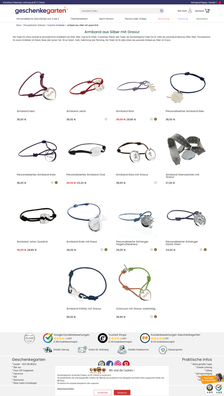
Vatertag (183, 18)
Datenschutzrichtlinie (65, 388)
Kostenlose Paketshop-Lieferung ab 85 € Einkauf (24, 2)
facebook (109, 364)
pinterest (126, 364)
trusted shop (101, 364)
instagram (117, 364)
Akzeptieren (122, 392)
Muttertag (163, 18)
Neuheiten (202, 18)
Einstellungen (102, 392)
